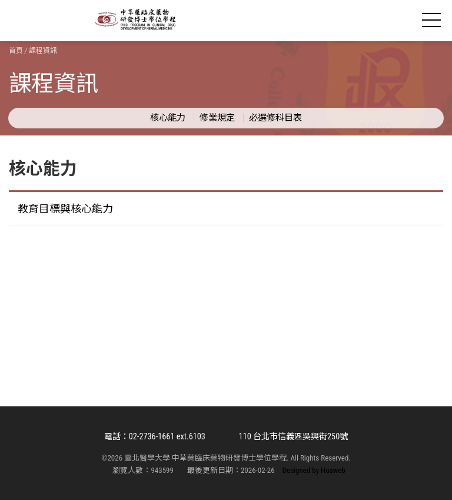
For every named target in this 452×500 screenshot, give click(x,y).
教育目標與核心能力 (65, 209)
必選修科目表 (275, 117)
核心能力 (167, 117)
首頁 (16, 51)
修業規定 (217, 117)
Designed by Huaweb (313, 470)
